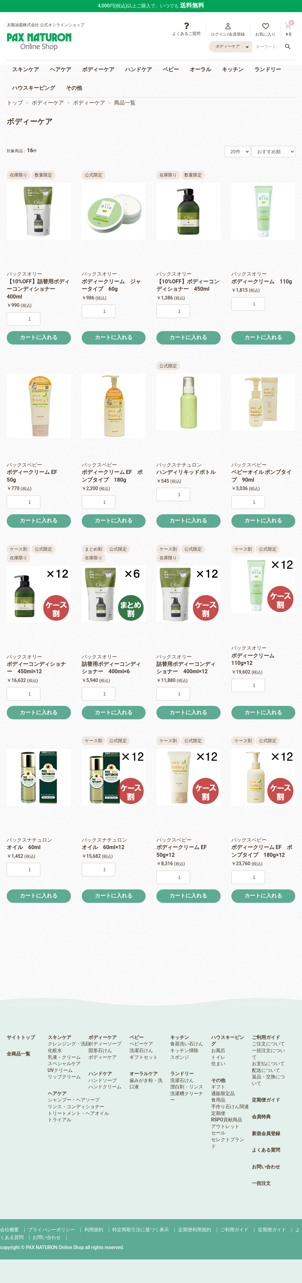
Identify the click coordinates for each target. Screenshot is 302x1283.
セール (218, 1132)
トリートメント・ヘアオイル (78, 1113)
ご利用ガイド (266, 1037)
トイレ (218, 1057)
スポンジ (179, 1057)
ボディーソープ (104, 1043)
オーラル (200, 69)
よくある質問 (266, 1150)
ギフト (218, 1086)
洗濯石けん (141, 1050)
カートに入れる (39, 337)
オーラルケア (143, 1073)
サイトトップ (21, 1037)
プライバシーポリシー (51, 1229)
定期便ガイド (266, 1099)
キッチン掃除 (184, 1050)
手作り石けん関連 (230, 1106)
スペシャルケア (64, 1063)
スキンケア (25, 69)
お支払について (268, 1063)
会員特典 (261, 1116)
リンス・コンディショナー (76, 1106)
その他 (74, 88)
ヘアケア (60, 69)
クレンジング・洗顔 (69, 1043)
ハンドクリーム (104, 1086)
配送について (266, 1070)
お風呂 (218, 1050)
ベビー (171, 69)
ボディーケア (98, 69)
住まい (218, 1063)
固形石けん (100, 1050)
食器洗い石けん (186, 1043)
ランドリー (267, 69)
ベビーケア (141, 1043)
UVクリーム (60, 1070)
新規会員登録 (266, 1133)
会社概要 (9, 1229)
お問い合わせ (266, 1166)
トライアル (59, 1119)
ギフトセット (143, 1057)
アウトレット (225, 1126)
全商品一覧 (18, 1053)
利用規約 (93, 1229)
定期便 (218, 1113)
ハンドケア (138, 69)
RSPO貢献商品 (226, 1119)
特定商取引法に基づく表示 (140, 1229)
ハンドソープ (102, 1080)
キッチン (232, 69)
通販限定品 (223, 1093)
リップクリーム (64, 1076)
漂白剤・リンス (186, 1086)
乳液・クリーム (64, 1057)
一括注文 (261, 1183)
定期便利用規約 (194, 1229)
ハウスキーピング (33, 88)
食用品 (218, 1099)
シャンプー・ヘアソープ (74, 1099)
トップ (15, 102)
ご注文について (268, 1043)
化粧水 (55, 1050)
